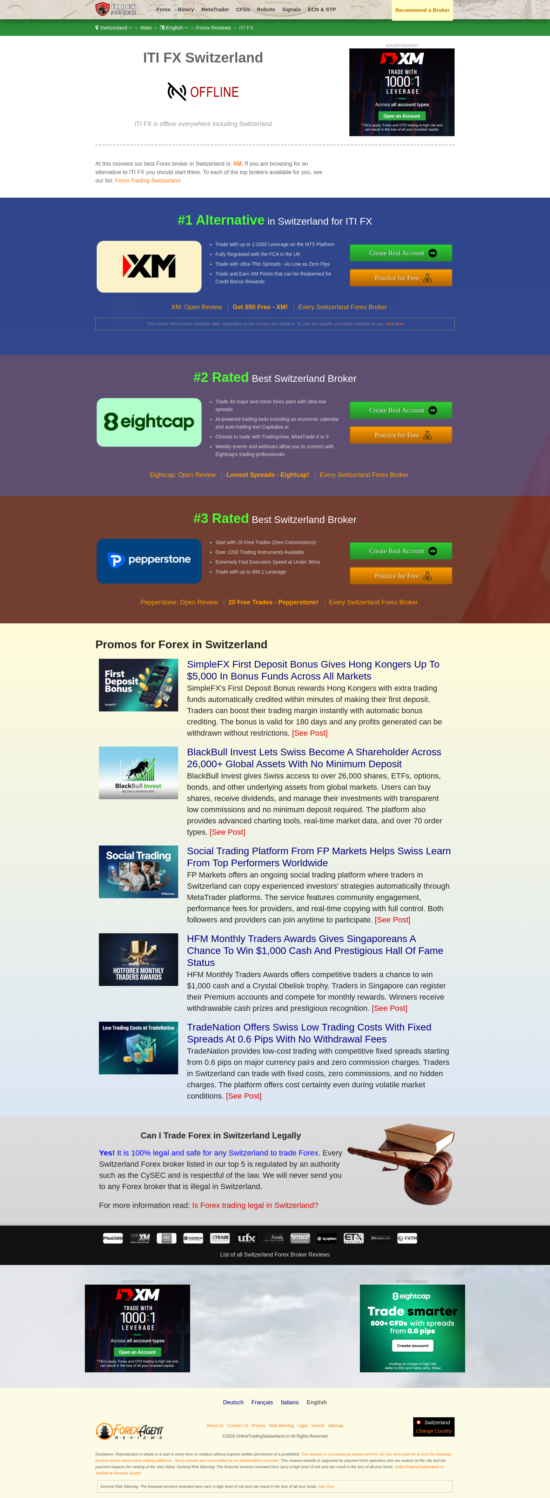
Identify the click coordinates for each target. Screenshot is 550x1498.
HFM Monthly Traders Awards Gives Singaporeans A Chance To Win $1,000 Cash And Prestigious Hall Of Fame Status (315, 950)
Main (146, 28)
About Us (215, 1425)
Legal (302, 1425)
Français (262, 1402)
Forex (163, 9)
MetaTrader (215, 9)
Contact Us (237, 1425)
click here (395, 324)
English (174, 28)
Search (317, 1425)
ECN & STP (322, 9)
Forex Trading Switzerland (147, 181)
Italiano (290, 1402)
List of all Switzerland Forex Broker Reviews (275, 1255)
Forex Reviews (213, 28)
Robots (266, 9)
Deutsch (233, 1402)
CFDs (243, 9)
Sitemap (335, 1425)
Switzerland (113, 28)
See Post (326, 1486)
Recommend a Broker (422, 10)
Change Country (434, 1431)
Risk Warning (281, 1425)
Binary (186, 9)
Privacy (258, 1425)
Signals (291, 9)
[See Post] (310, 733)
